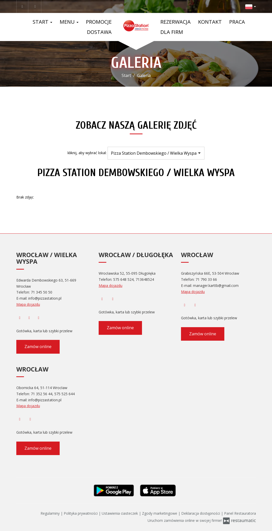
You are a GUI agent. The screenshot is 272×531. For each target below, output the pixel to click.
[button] (250, 6)
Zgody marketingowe (160, 513)
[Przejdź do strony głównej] (136, 26)
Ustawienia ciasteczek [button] (120, 513)
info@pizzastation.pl (44, 298)
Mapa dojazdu (28, 304)
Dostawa (99, 32)
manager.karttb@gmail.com (216, 285)
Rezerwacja (175, 21)
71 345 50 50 (41, 292)
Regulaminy (51, 513)
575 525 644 (64, 393)
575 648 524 (123, 279)
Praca (237, 21)
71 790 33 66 (206, 279)
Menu (69, 21)
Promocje (99, 21)
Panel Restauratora (240, 513)
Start (42, 21)
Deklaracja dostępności (201, 513)
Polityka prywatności (81, 513)
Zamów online (37, 346)
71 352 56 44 (41, 393)
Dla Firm (171, 32)
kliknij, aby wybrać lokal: (87, 152)
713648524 (145, 279)
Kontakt (210, 21)
